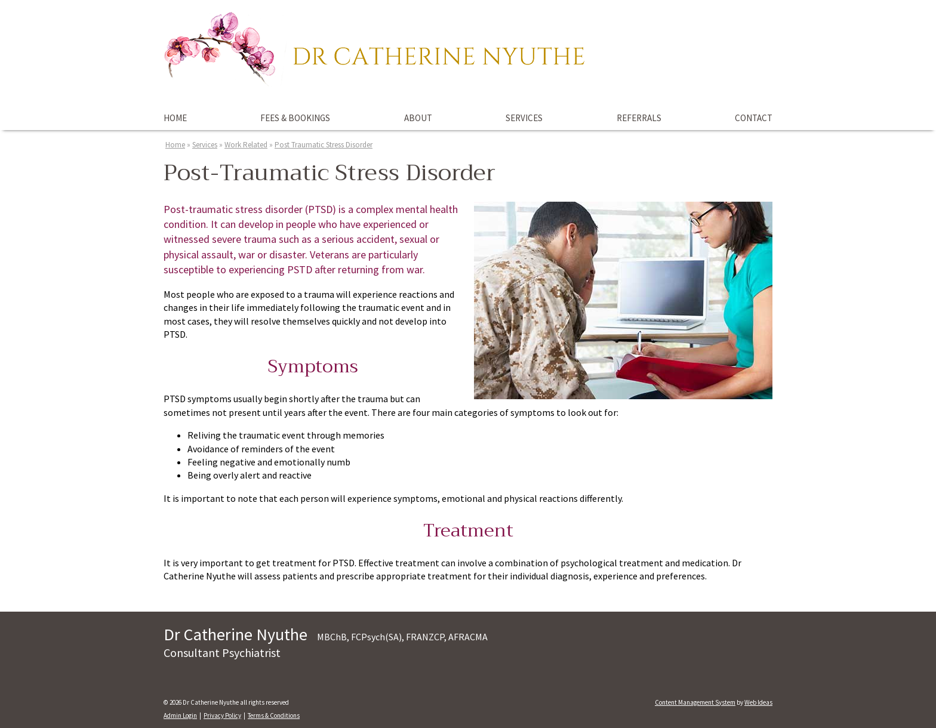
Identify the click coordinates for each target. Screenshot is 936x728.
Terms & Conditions (274, 715)
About (418, 118)
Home (175, 118)
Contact (753, 118)
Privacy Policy (222, 715)
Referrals (639, 118)
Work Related (245, 145)
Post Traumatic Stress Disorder (323, 145)
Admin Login (180, 715)
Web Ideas (758, 702)
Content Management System (695, 702)
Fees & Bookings (295, 118)
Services (524, 118)
